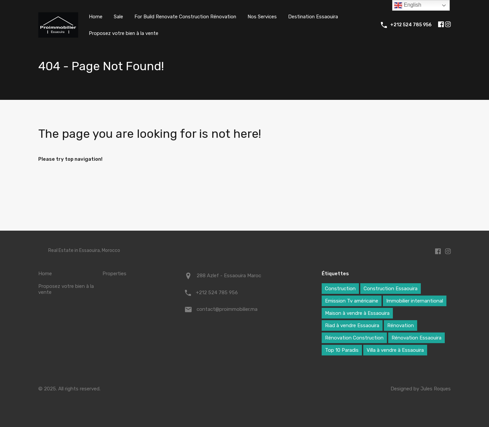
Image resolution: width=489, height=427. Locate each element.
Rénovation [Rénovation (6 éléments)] (400, 325)
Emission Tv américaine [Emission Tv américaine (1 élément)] (351, 301)
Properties (114, 274)
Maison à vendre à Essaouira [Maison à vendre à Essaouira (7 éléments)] (357, 313)
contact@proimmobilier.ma (227, 309)
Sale (118, 17)
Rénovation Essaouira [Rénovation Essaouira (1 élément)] (416, 338)
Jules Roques (435, 389)
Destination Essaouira (315, 17)
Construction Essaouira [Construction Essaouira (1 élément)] (390, 289)
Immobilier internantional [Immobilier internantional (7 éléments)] (414, 301)
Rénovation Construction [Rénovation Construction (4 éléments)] (354, 338)
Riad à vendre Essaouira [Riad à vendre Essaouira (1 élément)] (352, 325)
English (407, 5)
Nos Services (263, 17)
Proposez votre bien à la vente (124, 33)
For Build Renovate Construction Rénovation (186, 17)
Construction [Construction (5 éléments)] (340, 289)
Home (95, 17)
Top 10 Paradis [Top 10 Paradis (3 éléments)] (342, 350)
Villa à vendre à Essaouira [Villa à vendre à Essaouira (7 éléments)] (395, 350)
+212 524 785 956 (410, 25)
